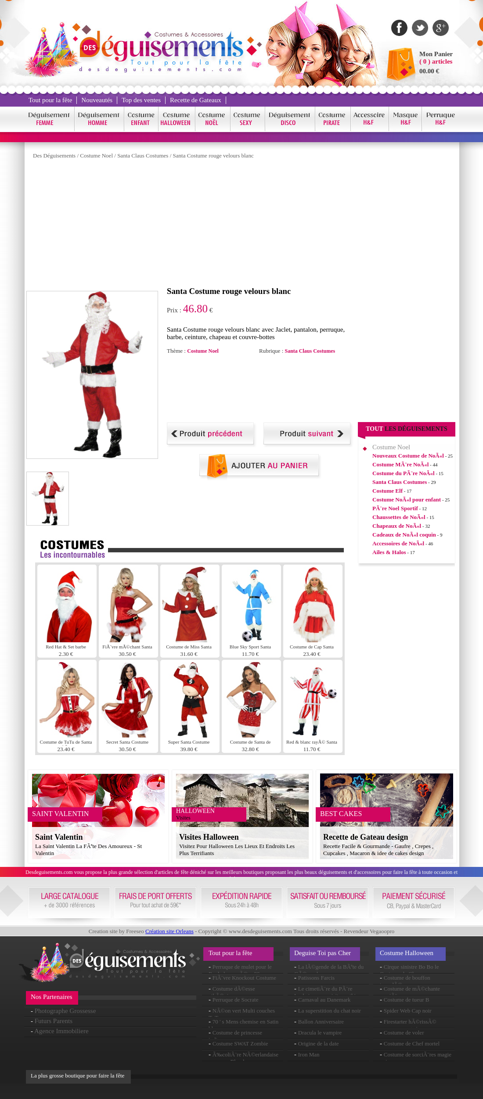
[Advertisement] (135, 225)
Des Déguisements (54, 155)
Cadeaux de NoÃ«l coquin (404, 534)
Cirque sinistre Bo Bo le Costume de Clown (409, 970)
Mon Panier (436, 53)
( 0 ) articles (435, 61)
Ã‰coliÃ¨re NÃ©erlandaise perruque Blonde (243, 1058)
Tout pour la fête (50, 100)
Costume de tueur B (406, 999)
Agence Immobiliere (61, 1031)
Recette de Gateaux (195, 100)
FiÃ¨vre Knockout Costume (244, 977)
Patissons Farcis (316, 977)
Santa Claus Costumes (142, 155)
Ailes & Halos (389, 552)
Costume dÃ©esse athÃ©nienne (232, 992)
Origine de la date (318, 1043)
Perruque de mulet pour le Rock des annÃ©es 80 (240, 970)
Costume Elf (387, 490)
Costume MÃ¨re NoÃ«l (400, 464)
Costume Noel (96, 155)
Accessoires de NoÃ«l (398, 543)
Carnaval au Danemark (324, 999)
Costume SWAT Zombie (240, 1043)
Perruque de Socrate (236, 999)
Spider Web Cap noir (408, 1010)
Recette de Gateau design (365, 837)
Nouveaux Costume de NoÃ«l (408, 455)
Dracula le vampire (320, 1032)
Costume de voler (404, 1032)
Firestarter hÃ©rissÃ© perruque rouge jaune (408, 1025)
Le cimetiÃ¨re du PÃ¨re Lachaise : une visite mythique (329, 992)
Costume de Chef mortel (412, 1043)
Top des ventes (141, 100)
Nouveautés (96, 100)
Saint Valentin (59, 837)
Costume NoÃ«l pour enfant (406, 499)
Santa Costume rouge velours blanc (213, 155)
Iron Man (309, 1054)
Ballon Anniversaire (321, 1021)
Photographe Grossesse (65, 1010)
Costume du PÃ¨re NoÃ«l (403, 473)
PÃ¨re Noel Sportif (395, 508)
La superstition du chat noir (329, 1010)
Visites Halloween (209, 837)
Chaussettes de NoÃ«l (398, 517)
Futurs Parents (53, 1020)
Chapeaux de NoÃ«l (396, 526)
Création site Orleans (169, 931)
